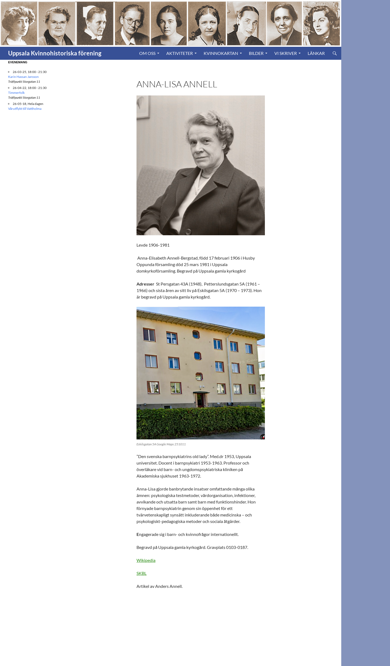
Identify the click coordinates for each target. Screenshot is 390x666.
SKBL (141, 573)
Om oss (147, 53)
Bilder (256, 53)
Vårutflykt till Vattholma (24, 109)
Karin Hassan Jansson (23, 77)
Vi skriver (285, 53)
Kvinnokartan (221, 53)
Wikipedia (145, 560)
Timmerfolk (16, 93)
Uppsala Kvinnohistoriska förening (54, 53)
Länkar (316, 53)
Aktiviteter (179, 53)
